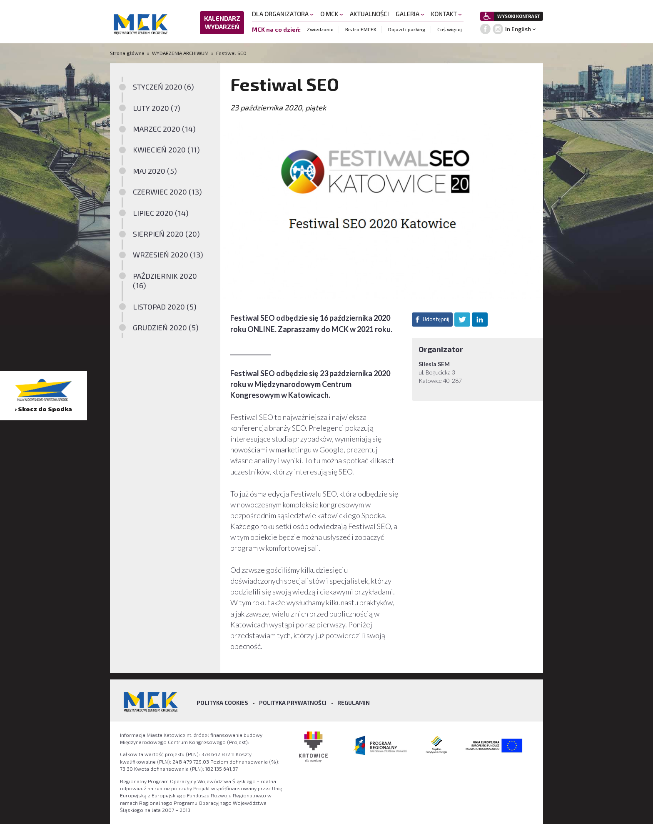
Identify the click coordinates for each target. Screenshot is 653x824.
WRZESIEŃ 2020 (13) (168, 254)
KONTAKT (446, 13)
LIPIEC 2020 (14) (161, 212)
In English (518, 29)
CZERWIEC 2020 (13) (167, 191)
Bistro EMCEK (360, 29)
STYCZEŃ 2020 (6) (163, 86)
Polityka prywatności (292, 702)
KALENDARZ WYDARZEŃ (222, 22)
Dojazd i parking (407, 29)
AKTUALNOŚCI (369, 13)
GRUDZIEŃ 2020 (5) (166, 327)
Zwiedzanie (320, 29)
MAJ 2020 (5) (155, 170)
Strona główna (128, 53)
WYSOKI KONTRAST (518, 16)
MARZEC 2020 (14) (164, 128)
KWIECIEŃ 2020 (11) (166, 149)
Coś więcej (449, 29)
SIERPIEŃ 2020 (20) (166, 233)
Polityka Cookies (222, 702)
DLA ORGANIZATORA (283, 13)
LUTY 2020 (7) (156, 107)
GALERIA (410, 13)
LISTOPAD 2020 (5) (165, 306)
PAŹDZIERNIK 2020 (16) (165, 280)
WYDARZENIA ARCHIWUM (180, 53)
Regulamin (353, 702)
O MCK (331, 13)
